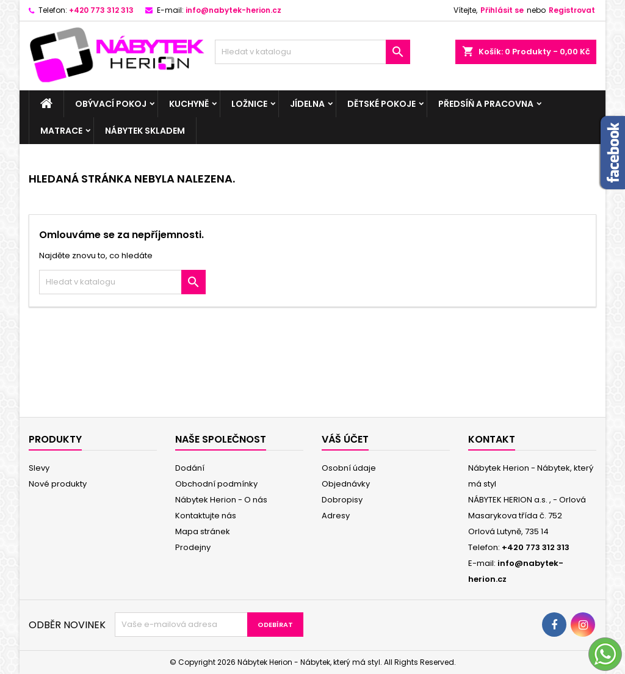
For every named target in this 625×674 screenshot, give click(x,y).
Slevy (39, 468)
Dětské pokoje (381, 104)
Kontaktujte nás (205, 515)
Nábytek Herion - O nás (221, 500)
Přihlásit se (502, 10)
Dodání (189, 468)
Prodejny (193, 547)
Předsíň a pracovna (485, 104)
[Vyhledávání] (312, 52)
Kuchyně (189, 104)
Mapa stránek (202, 531)
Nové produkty (58, 484)
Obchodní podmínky (216, 484)
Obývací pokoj (110, 104)
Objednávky (346, 484)
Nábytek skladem (145, 131)
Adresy (336, 515)
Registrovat (572, 10)
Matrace (61, 131)
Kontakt (491, 439)
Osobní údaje (349, 468)
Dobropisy (342, 500)
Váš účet (345, 439)
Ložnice (249, 104)
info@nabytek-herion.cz (233, 10)
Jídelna (307, 104)
